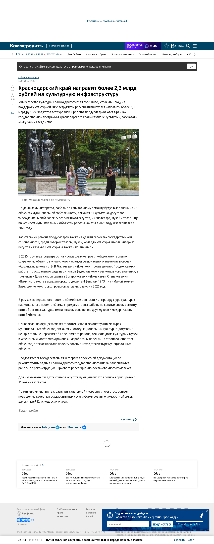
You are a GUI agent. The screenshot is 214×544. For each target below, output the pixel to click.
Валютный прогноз (148, 54)
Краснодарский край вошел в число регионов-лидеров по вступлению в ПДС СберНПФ (39, 480)
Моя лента (35, 539)
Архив (60, 512)
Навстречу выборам (172, 54)
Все (43, 465)
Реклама (90, 509)
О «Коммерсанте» (67, 509)
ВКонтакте (76, 427)
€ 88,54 (29, 54)
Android (90, 516)
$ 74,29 (19, 54)
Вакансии (91, 512)
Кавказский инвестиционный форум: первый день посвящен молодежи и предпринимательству (127, 480)
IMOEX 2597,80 (53, 54)
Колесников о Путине (96, 54)
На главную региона (59, 45)
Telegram (51, 427)
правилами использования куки (91, 66)
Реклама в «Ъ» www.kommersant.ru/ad (107, 21)
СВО (189, 54)
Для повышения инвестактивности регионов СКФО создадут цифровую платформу (83, 480)
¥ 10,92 (39, 54)
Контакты (62, 516)
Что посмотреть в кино (123, 54)
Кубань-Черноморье (28, 77)
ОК (191, 66)
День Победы (74, 54)
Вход (181, 45)
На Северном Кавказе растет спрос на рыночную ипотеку (170, 479)
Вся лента (180, 539)
